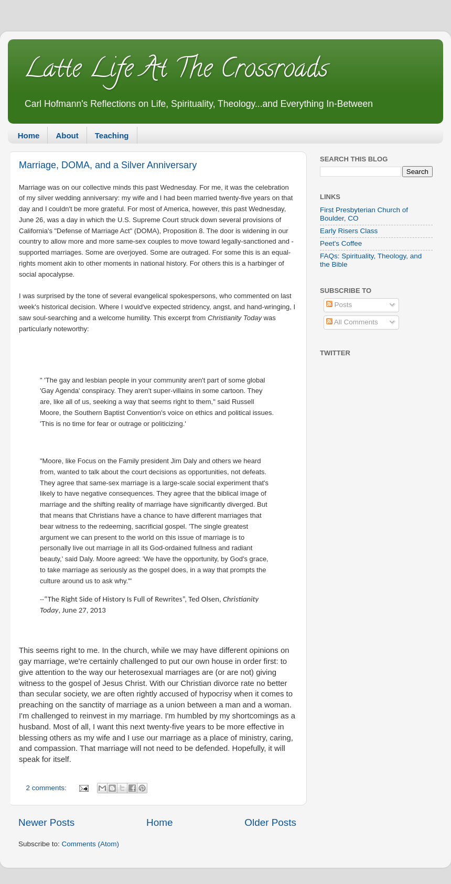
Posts (339, 305)
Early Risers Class (349, 231)
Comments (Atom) (91, 844)
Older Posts (270, 822)
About (67, 135)
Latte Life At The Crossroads (176, 71)
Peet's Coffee (341, 243)
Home (29, 135)
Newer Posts (46, 822)
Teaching (112, 135)
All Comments (352, 322)
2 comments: (47, 788)
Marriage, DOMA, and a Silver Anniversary (108, 165)
